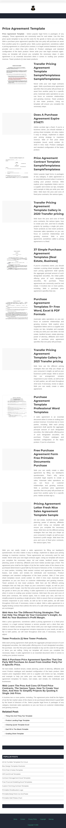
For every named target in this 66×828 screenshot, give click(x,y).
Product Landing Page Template (18, 720)
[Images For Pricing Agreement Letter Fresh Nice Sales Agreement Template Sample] (16, 513)
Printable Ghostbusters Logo (12, 790)
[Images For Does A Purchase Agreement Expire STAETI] (16, 124)
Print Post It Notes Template (12, 770)
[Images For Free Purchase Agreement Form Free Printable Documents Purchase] (16, 459)
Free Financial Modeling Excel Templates (17, 782)
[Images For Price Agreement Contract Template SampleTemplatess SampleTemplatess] (16, 167)
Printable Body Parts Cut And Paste (15, 794)
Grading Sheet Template (15, 734)
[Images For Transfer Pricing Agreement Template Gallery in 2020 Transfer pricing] (16, 212)
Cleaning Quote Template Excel (17, 725)
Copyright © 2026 (33, 825)
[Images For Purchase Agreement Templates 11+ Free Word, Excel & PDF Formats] (16, 308)
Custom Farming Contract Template (15, 786)
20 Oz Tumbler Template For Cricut (15, 762)
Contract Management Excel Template (16, 778)
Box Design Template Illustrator (13, 766)
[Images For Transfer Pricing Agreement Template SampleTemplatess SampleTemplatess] (16, 73)
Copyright (43, 819)
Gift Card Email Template (11, 774)
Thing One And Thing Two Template (19, 716)
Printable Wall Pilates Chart (12, 798)
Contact (22, 819)
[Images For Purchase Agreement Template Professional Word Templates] (16, 406)
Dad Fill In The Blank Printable (17, 729)
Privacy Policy (32, 819)
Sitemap (51, 819)
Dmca (15, 819)
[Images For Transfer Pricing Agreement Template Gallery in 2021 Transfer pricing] (16, 359)
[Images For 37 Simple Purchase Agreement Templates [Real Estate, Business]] (16, 259)
